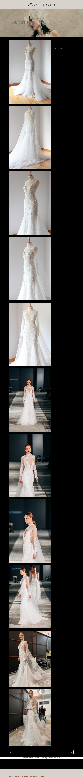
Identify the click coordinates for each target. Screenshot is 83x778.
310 (61, 48)
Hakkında (18, 776)
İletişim (42, 776)
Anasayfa (11, 776)
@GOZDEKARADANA (54, 758)
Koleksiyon (25, 776)
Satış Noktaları (34, 776)
